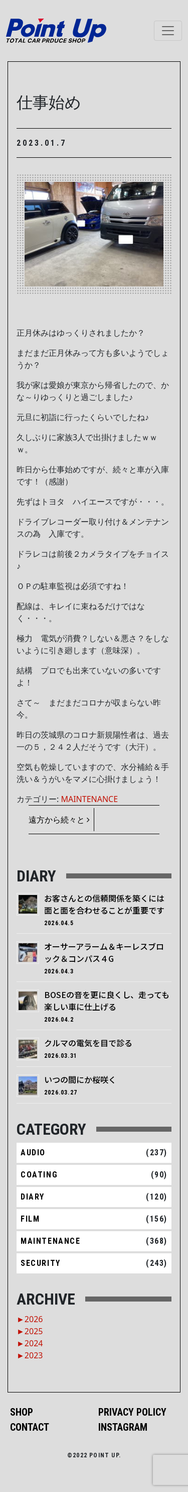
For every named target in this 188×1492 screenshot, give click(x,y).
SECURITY (41, 1263)
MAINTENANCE (89, 799)
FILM (30, 1219)
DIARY (33, 1197)
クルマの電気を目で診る (88, 1043)
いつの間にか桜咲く (80, 1079)
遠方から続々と (59, 819)
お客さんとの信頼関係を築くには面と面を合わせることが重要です (104, 904)
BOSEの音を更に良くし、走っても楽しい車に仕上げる (106, 1000)
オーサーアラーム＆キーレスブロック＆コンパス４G (104, 952)
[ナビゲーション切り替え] (168, 31)
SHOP (21, 1412)
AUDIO (33, 1152)
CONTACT (29, 1427)
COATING (39, 1174)
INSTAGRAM (122, 1427)
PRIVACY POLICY (132, 1412)
